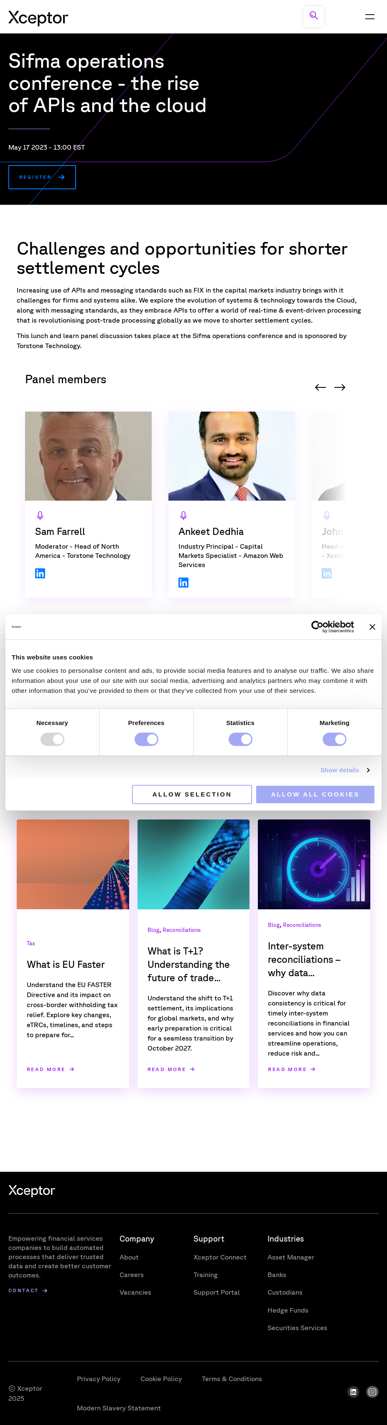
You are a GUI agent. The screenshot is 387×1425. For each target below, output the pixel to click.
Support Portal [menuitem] (217, 1292)
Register (35, 177)
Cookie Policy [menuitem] (161, 1378)
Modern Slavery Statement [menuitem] (119, 1408)
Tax (31, 943)
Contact (23, 1290)
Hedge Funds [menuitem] (287, 1310)
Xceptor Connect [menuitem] (220, 1257)
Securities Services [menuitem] (297, 1327)
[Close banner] (372, 627)
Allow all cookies (315, 794)
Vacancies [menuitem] (135, 1292)
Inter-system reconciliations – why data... (304, 959)
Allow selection (192, 794)
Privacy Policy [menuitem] (98, 1378)
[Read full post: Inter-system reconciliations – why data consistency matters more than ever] (314, 864)
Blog (153, 930)
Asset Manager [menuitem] (290, 1257)
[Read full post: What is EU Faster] (73, 864)
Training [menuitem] (206, 1274)
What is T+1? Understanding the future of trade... (189, 964)
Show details (340, 770)
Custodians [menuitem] (285, 1292)
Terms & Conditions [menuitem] (232, 1378)
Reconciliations (182, 930)
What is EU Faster (66, 964)
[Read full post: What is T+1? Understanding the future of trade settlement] (193, 864)
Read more (46, 1069)
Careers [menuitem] (132, 1274)
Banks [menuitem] (276, 1274)
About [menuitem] (129, 1257)
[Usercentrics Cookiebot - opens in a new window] (317, 627)
